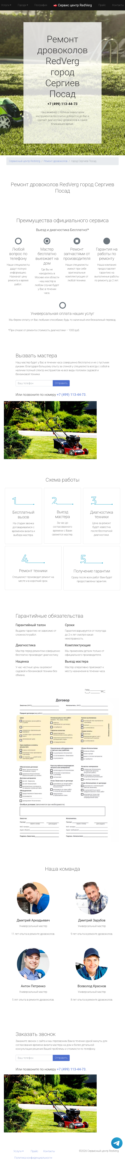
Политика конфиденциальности (33, 1157)
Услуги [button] (18, 1151)
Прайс (102, 5)
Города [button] (22, 5)
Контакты (49, 1151)
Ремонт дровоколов (56, 161)
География (41, 5)
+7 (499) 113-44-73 (62, 104)
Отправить (61, 383)
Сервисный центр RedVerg (24, 161)
